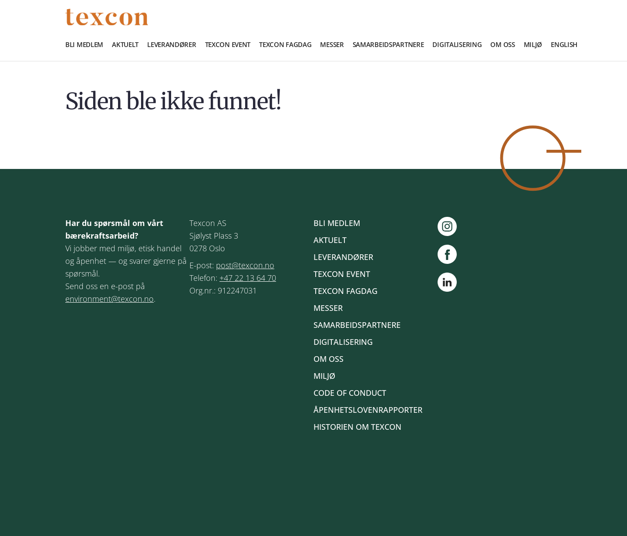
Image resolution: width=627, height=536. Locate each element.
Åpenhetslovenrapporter (368, 410)
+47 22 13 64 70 (247, 278)
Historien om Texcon (357, 426)
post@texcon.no (245, 265)
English (564, 44)
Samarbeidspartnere (388, 44)
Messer (332, 44)
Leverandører (171, 44)
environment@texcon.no (109, 298)
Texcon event (228, 44)
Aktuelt (125, 44)
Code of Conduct (350, 393)
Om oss (502, 44)
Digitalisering (457, 44)
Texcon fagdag (285, 44)
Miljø (533, 44)
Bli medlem (84, 44)
